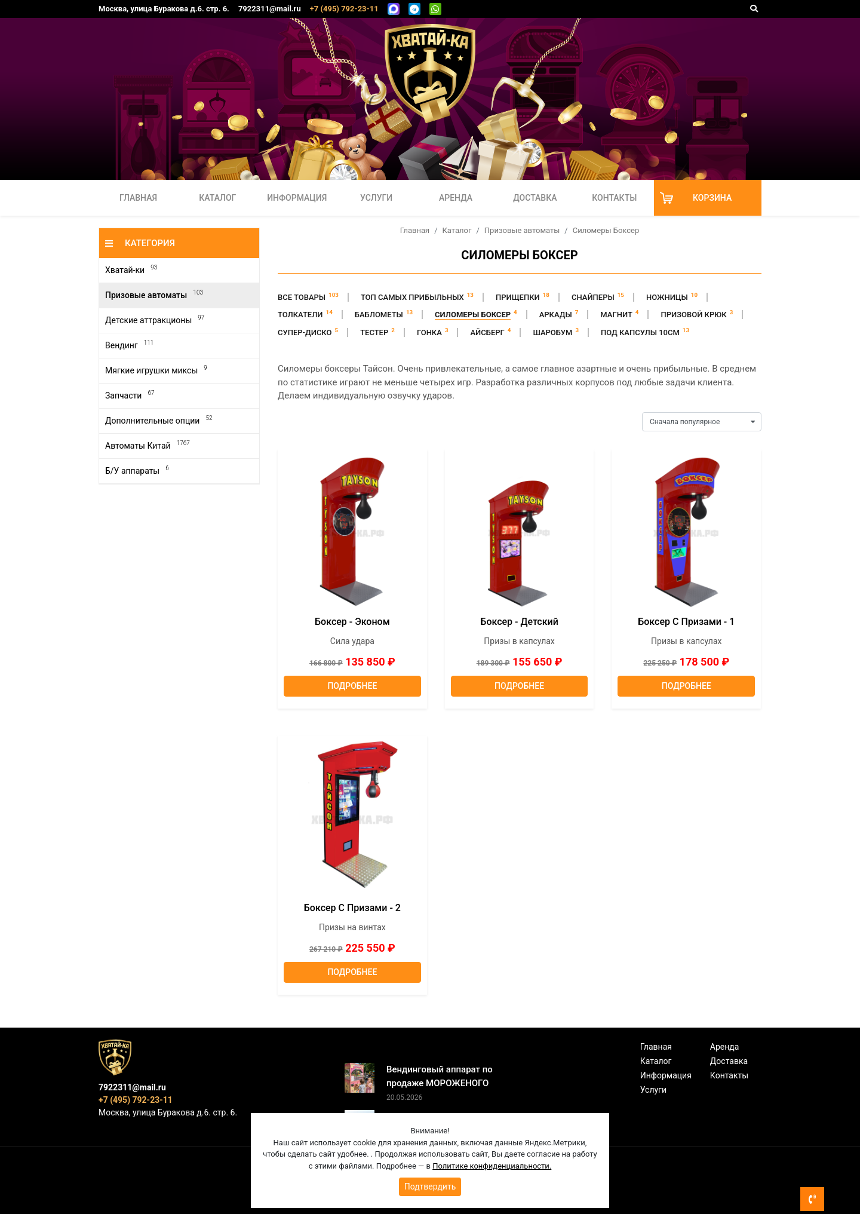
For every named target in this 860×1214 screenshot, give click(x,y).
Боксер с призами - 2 (352, 907)
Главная (138, 198)
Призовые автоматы (154, 295)
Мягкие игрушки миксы (156, 370)
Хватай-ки (131, 269)
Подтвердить (430, 1186)
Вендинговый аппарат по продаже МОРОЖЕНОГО (439, 1076)
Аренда (455, 198)
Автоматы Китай (147, 445)
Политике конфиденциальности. (491, 1165)
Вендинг (129, 345)
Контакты (614, 198)
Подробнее (352, 686)
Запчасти (129, 395)
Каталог (217, 198)
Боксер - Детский (519, 621)
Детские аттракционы (154, 320)
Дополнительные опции (158, 420)
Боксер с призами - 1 (686, 621)
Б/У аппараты (137, 470)
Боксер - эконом (352, 621)
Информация (297, 198)
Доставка (535, 198)
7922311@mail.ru (269, 8)
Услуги (376, 198)
